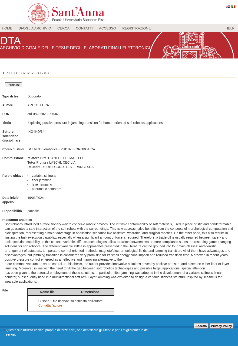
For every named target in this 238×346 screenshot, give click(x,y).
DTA (10, 40)
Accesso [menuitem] (107, 28)
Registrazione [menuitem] (136, 28)
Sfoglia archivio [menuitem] (35, 28)
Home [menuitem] (7, 28)
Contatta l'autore (50, 305)
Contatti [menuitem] (84, 28)
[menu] (119, 28)
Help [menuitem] (230, 28)
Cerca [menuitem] (63, 28)
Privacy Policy (221, 326)
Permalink (13, 85)
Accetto (201, 326)
